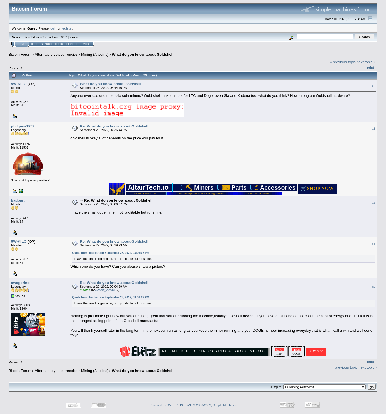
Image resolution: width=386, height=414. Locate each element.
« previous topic (343, 62)
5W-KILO (19, 84)
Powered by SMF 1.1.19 (166, 405)
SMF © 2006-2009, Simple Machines (211, 405)
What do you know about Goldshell (142, 54)
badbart (18, 200)
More (87, 44)
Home (21, 44)
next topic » (366, 62)
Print (370, 67)
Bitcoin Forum (20, 54)
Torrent (74, 37)
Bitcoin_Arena (105, 290)
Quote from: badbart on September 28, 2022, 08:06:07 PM (110, 252)
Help (34, 44)
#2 (373, 128)
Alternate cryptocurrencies (56, 54)
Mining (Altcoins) (94, 54)
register (66, 28)
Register (72, 44)
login (53, 28)
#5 (373, 286)
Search (46, 44)
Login (59, 44)
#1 (373, 86)
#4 (373, 244)
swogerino (20, 283)
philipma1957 (22, 126)
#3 (373, 202)
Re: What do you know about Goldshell (114, 126)
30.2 (64, 37)
